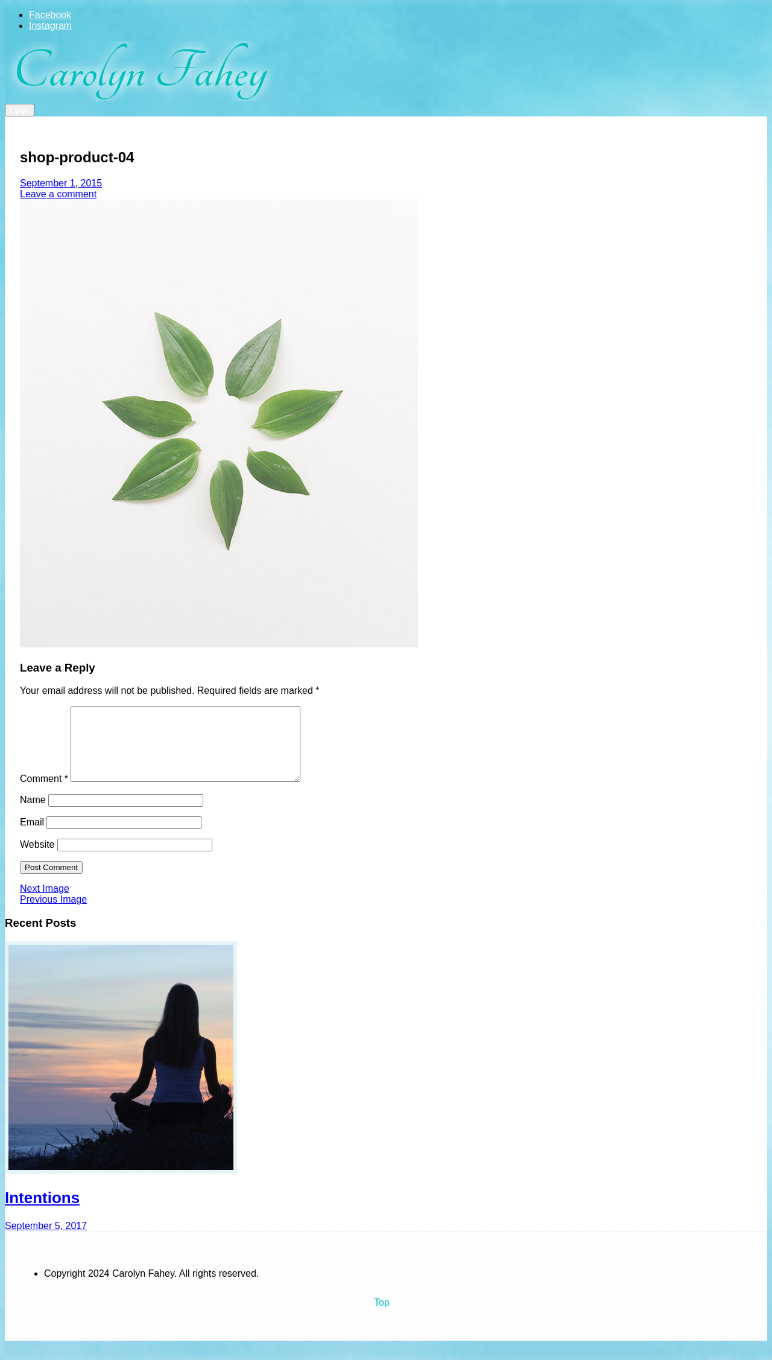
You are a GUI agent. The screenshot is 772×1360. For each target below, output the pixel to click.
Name (33, 814)
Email (32, 836)
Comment (44, 793)
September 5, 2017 (46, 1240)
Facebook (50, 15)
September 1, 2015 (61, 183)
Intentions (42, 1212)
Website (37, 859)
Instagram (50, 26)
